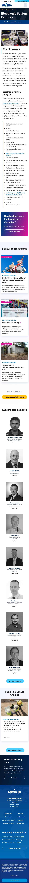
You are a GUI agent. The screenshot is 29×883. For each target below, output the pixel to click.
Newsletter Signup (15, 848)
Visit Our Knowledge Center (14, 397)
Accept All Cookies (14, 880)
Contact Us (14, 778)
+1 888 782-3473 (14, 806)
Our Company (21, 817)
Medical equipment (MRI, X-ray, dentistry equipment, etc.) (15, 193)
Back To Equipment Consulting (12, 22)
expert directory (19, 226)
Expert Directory (14, 231)
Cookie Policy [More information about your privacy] (7, 871)
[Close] (27, 862)
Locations (20, 820)
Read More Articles (15, 750)
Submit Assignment (22, 1)
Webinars (20, 813)
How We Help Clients (8, 820)
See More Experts (15, 681)
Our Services (8, 813)
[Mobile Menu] (25, 5)
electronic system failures (10, 103)
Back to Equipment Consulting (9, 9)
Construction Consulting (11, 719)
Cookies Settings (14, 875)
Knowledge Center (8, 823)
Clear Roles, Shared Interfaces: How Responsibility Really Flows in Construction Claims (14, 723)
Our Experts (8, 817)
